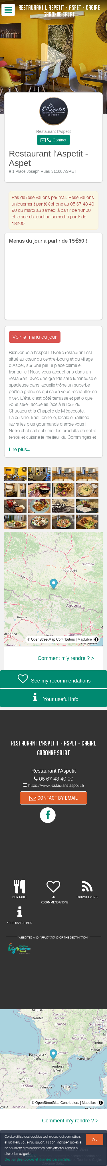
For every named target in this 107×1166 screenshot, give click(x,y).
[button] (53, 140)
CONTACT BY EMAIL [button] (53, 798)
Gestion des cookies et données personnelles (38, 1159)
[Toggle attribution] (96, 639)
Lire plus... (19, 449)
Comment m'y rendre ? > (66, 658)
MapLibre (85, 639)
